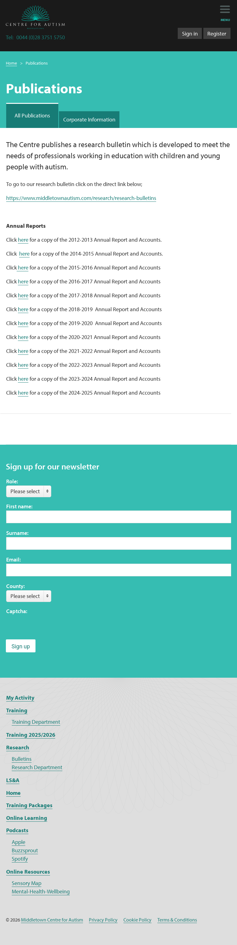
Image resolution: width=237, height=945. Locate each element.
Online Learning (26, 817)
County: (15, 586)
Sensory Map (26, 883)
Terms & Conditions (177, 920)
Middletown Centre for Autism (52, 920)
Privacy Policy (103, 920)
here (23, 239)
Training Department (36, 721)
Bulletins (21, 758)
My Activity (20, 697)
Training (16, 710)
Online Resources (28, 871)
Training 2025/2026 (30, 734)
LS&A (12, 780)
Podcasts (17, 830)
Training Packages (29, 805)
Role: (12, 481)
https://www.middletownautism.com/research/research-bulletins (81, 197)
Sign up (20, 646)
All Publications (32, 115)
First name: (19, 506)
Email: (13, 559)
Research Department (37, 767)
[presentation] (53, 627)
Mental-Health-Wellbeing (41, 891)
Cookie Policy (137, 920)
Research (17, 747)
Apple (18, 841)
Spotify (20, 858)
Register (216, 33)
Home (11, 63)
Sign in (190, 33)
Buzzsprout (25, 850)
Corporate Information (89, 119)
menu (225, 20)
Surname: (17, 532)
